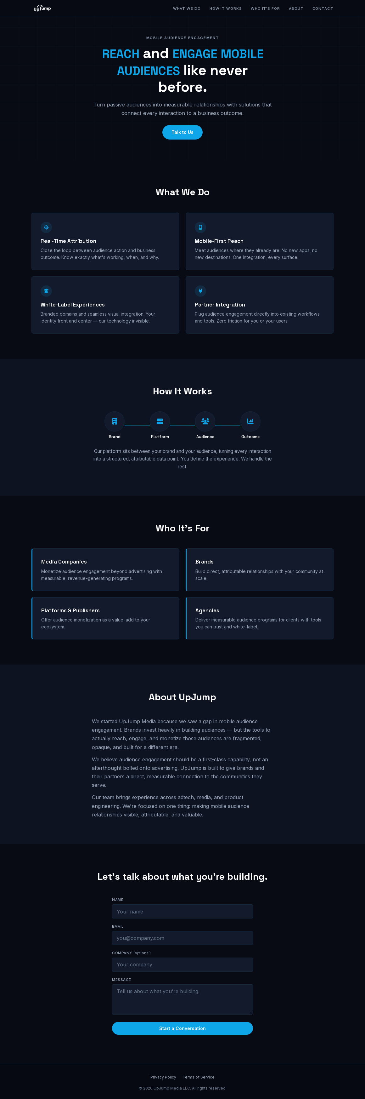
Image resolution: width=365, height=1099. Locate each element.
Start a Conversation (182, 1033)
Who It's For (265, 8)
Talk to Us (182, 132)
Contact (323, 8)
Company (131, 958)
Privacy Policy (163, 1077)
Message (121, 985)
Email (118, 932)
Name (117, 905)
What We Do (187, 8)
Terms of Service (198, 1077)
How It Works (226, 8)
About (296, 8)
